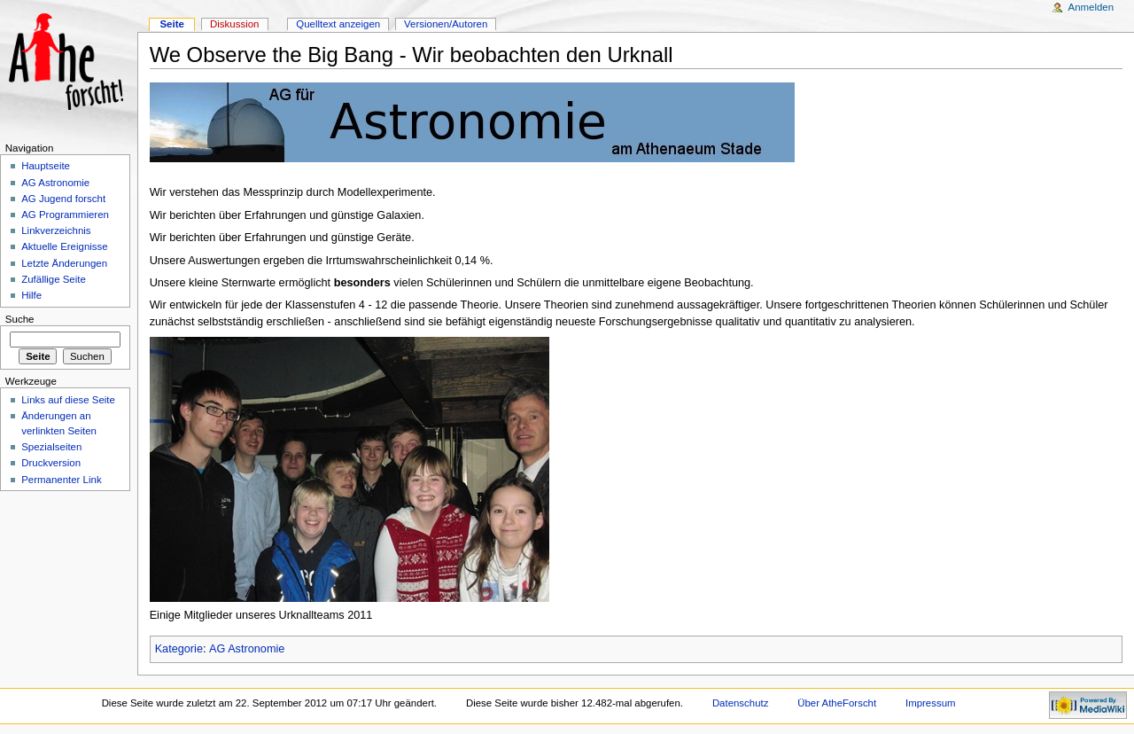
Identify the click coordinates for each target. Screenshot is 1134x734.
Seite (171, 24)
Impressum (930, 703)
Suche (20, 319)
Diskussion (234, 24)
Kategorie (179, 649)
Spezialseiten (51, 446)
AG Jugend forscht (63, 198)
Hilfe (31, 295)
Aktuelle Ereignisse (64, 246)
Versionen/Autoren (445, 24)
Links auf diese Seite (68, 399)
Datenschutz (740, 703)
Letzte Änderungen (64, 263)
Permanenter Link (61, 479)
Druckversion (51, 462)
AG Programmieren (65, 214)
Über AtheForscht (836, 703)
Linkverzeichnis (55, 230)
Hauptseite (45, 165)
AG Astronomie (246, 649)
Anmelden (1091, 7)
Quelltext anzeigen (338, 24)
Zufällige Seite (53, 279)
